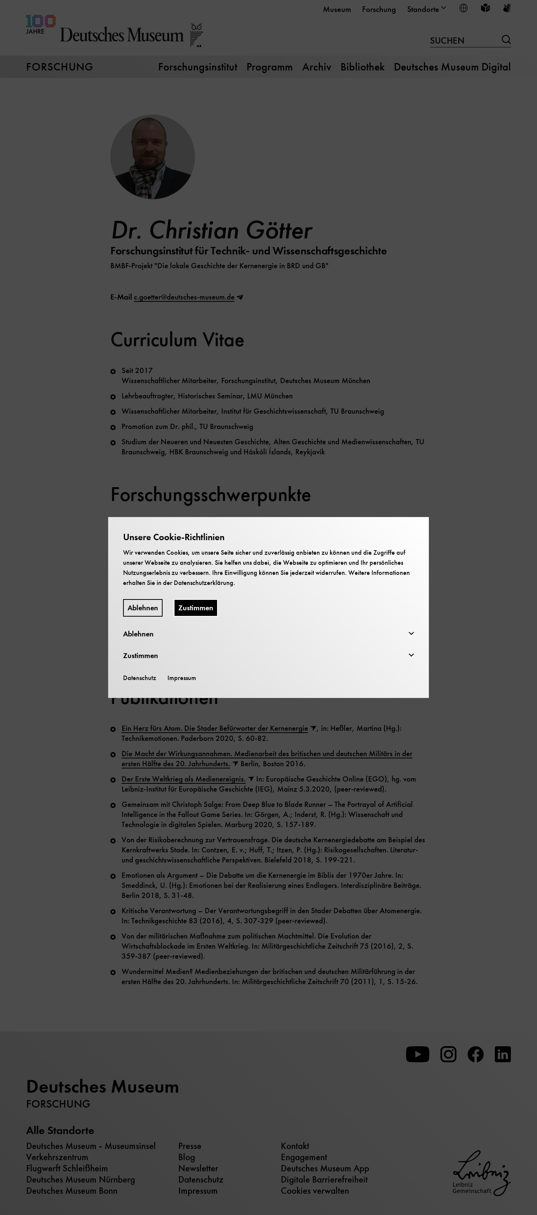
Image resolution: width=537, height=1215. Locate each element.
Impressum (181, 678)
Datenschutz (139, 678)
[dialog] (268, 607)
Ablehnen (143, 608)
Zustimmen (195, 608)
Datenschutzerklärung (203, 583)
